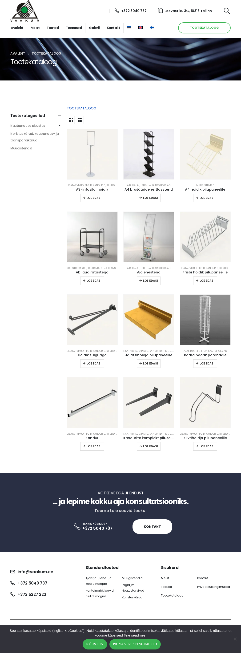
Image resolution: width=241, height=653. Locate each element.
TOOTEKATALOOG (204, 28)
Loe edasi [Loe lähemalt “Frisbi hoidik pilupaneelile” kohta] (207, 281)
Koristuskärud (132, 597)
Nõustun (95, 644)
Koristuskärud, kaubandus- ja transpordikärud (99, 268)
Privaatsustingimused (213, 587)
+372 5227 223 (32, 594)
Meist (35, 27)
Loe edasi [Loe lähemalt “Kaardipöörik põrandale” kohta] (207, 363)
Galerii (94, 27)
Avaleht (17, 27)
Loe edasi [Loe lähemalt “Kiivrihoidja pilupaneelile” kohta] (207, 446)
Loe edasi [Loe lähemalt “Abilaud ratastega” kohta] (94, 281)
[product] (92, 154)
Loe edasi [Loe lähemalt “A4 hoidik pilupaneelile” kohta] (207, 198)
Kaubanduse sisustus (27, 125)
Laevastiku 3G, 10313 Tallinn (185, 10)
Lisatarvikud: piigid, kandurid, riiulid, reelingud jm (100, 185)
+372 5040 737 (131, 10)
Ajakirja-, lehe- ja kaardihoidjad (148, 185)
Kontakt (113, 27)
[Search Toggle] (227, 11)
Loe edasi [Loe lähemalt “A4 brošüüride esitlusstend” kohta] (150, 198)
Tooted (53, 27)
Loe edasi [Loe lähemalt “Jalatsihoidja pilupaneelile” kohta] (150, 363)
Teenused (74, 27)
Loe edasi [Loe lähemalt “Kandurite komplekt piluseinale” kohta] (150, 446)
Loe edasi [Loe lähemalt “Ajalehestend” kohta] (150, 281)
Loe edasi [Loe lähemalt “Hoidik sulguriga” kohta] (94, 363)
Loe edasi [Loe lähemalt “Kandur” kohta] (94, 446)
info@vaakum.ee (35, 572)
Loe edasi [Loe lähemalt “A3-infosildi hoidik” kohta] (94, 198)
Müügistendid (205, 185)
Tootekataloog (172, 595)
